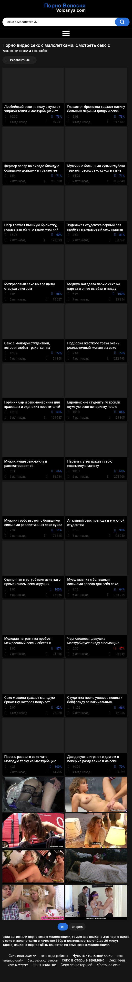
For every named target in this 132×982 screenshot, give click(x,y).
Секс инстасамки (22, 956)
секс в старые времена (83, 960)
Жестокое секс (109, 965)
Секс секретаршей (76, 965)
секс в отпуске (18, 965)
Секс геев (117, 960)
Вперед (77, 927)
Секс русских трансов (43, 960)
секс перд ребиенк (54, 956)
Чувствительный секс (92, 955)
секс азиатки (44, 964)
